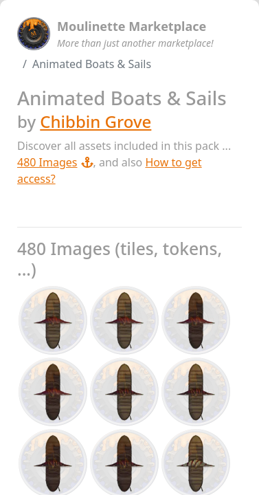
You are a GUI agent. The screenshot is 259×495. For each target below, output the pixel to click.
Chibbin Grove (95, 121)
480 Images (55, 162)
